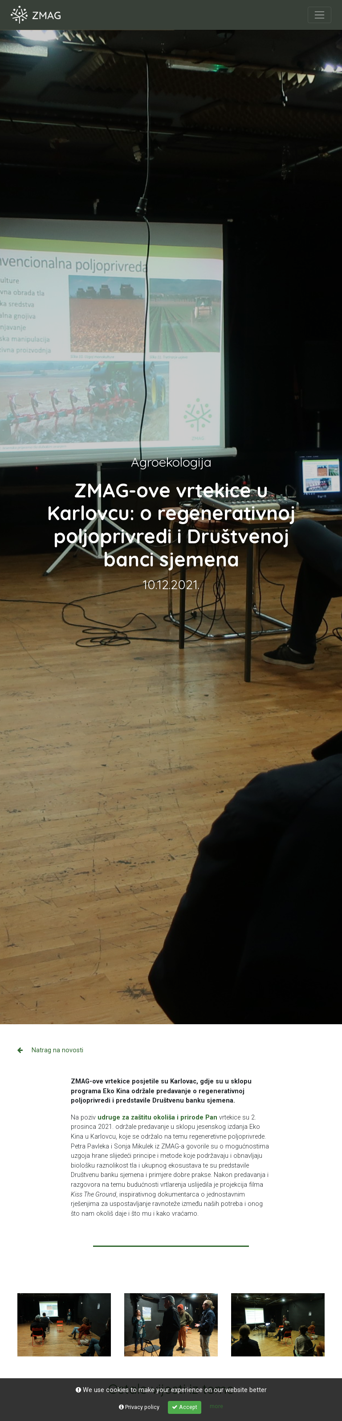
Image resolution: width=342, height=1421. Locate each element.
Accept (184, 1407)
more (216, 1406)
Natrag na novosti (50, 1050)
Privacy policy (139, 1407)
